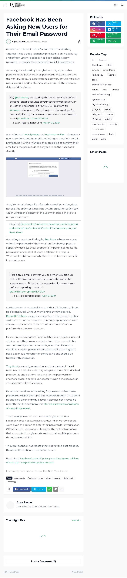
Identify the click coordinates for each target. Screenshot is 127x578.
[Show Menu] (5, 5)
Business (103, 60)
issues (110, 114)
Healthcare (97, 65)
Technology (11, 482)
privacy (49, 478)
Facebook (31, 478)
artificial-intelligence (101, 85)
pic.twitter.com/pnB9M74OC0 (27, 291)
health (108, 109)
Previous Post (12, 572)
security (58, 478)
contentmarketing (101, 94)
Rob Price (50, 239)
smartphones (98, 134)
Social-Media (69, 478)
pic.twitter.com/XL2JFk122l (32, 118)
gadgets (96, 109)
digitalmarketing (100, 104)
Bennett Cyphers (16, 316)
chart (104, 89)
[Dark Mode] (115, 5)
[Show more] (61, 489)
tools (111, 134)
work (94, 139)
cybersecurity (19, 478)
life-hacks (96, 119)
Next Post (77, 572)
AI (93, 60)
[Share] (78, 41)
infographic (97, 114)
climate (115, 89)
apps (94, 80)
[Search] (122, 5)
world (103, 139)
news (40, 478)
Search (95, 70)
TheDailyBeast (30, 134)
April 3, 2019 (49, 295)
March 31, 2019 (51, 122)
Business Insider (55, 134)
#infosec (15, 110)
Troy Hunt (12, 366)
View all (75, 520)
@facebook (21, 97)
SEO (109, 65)
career (95, 89)
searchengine (98, 124)
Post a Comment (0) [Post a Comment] (43, 561)
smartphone (98, 129)
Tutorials (111, 75)
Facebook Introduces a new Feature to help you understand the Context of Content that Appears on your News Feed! (43, 228)
